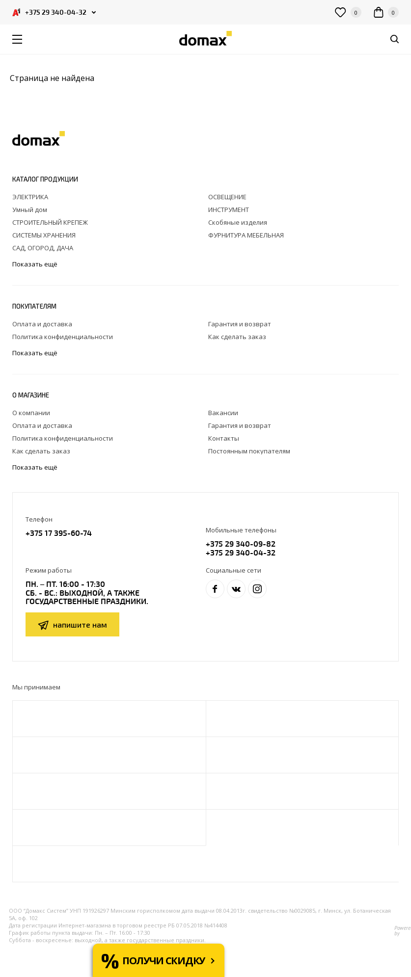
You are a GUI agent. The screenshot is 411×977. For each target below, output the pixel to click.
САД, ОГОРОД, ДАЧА (42, 247)
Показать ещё (35, 264)
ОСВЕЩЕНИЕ (227, 196)
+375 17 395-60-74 (59, 532)
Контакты (223, 438)
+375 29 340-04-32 (240, 552)
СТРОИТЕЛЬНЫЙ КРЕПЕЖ (50, 222)
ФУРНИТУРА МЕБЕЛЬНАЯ (246, 235)
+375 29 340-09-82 (240, 543)
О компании (31, 412)
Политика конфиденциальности (62, 336)
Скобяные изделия (237, 222)
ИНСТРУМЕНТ (228, 209)
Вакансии (223, 412)
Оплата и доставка (42, 323)
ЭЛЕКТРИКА (30, 196)
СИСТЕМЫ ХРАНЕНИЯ (44, 235)
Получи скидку (163, 960)
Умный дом (29, 209)
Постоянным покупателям (249, 451)
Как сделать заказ (237, 336)
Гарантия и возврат (239, 323)
